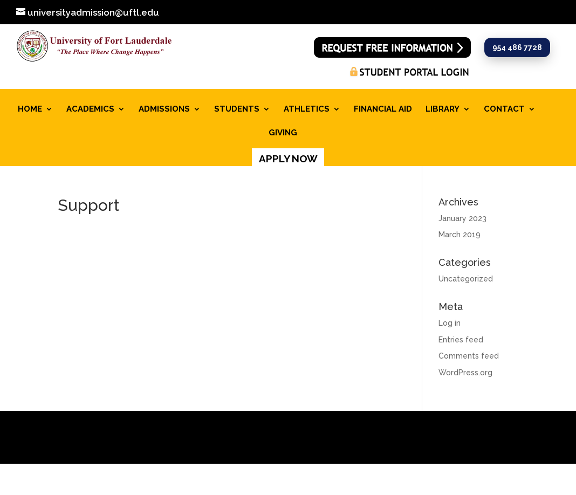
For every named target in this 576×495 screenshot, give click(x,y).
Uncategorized (465, 278)
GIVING (283, 133)
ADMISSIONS (164, 109)
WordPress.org (465, 372)
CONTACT (504, 109)
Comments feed (468, 356)
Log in (449, 323)
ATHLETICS (307, 109)
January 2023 (462, 218)
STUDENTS (236, 109)
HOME (30, 109)
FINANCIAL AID (383, 109)
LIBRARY (443, 109)
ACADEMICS (90, 109)
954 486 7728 (517, 47)
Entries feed (460, 339)
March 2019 (459, 234)
